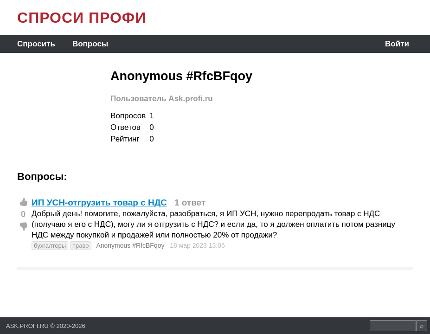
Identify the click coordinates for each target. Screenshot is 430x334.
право (80, 245)
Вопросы (90, 43)
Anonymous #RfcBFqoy (130, 245)
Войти (397, 43)
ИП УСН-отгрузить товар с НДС (99, 202)
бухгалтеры (50, 245)
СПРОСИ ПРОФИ (81, 17)
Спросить (36, 43)
